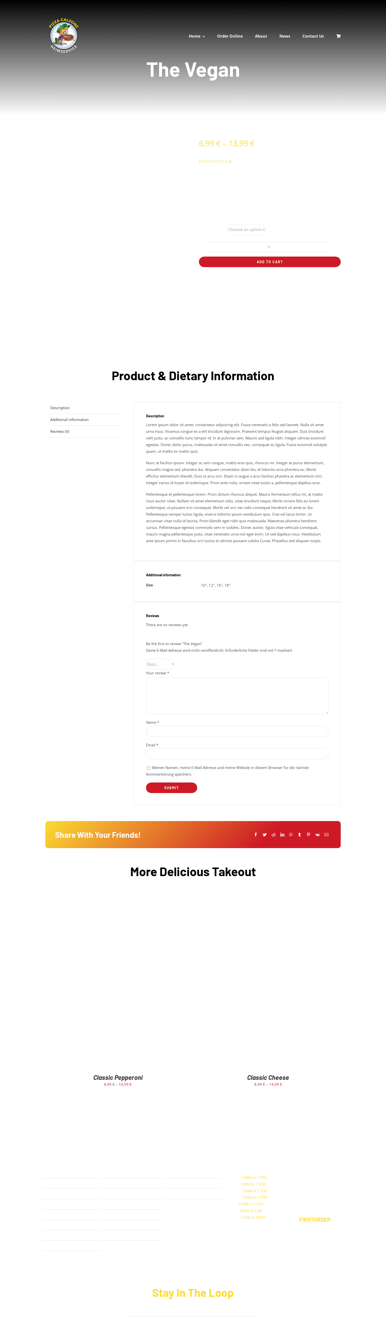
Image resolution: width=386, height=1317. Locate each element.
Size (202, 229)
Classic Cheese (268, 1077)
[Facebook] (255, 834)
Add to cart (270, 262)
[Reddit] (273, 834)
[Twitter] (264, 834)
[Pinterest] (308, 834)
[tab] (83, 408)
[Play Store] (187, 1220)
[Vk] (317, 834)
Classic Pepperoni (118, 1077)
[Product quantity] (269, 247)
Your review (157, 672)
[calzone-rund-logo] (63, 18)
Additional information (69, 419)
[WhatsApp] (291, 834)
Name (152, 722)
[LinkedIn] (282, 834)
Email (152, 744)
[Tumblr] (299, 834)
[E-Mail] (326, 834)
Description (60, 407)
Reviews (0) (59, 431)
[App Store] (187, 1204)
